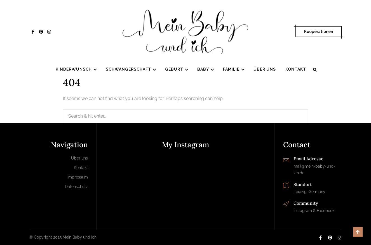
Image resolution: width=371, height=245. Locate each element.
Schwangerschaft (128, 69)
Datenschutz (76, 186)
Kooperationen (318, 31)
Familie (231, 69)
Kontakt (295, 69)
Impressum (77, 177)
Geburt (174, 69)
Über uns (264, 69)
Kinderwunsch (74, 69)
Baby (203, 69)
